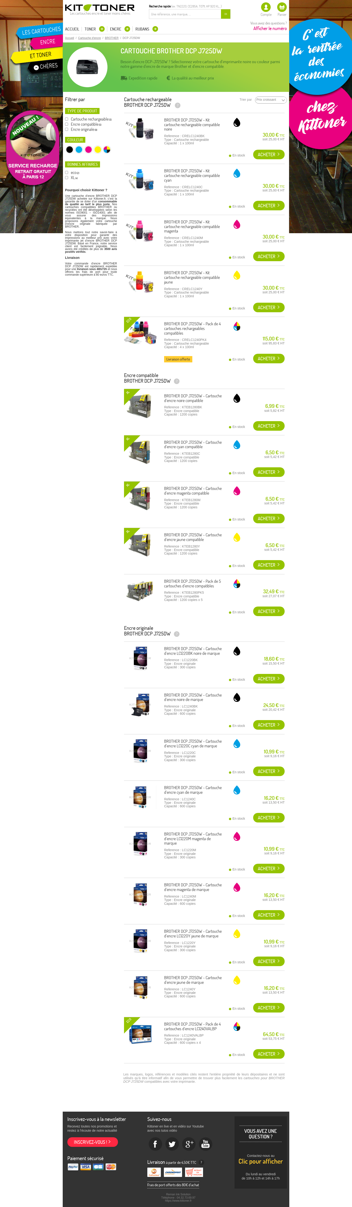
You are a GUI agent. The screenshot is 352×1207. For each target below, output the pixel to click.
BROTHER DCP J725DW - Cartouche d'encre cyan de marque (193, 790)
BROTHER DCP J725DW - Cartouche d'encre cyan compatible (193, 445)
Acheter (266, 154)
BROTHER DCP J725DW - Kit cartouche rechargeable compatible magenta (192, 226)
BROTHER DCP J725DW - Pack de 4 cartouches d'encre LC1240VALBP (192, 1026)
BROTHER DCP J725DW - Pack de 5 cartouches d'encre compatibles (192, 584)
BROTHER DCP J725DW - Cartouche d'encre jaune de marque (193, 980)
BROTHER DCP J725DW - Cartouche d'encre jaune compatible (193, 537)
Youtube (206, 1144)
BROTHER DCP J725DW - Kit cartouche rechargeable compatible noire (192, 124)
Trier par (246, 99)
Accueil (72, 29)
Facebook (155, 1144)
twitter (172, 1144)
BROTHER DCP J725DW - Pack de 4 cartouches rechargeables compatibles (192, 328)
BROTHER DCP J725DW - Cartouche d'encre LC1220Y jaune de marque (193, 934)
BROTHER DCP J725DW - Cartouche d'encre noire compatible (193, 398)
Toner (91, 29)
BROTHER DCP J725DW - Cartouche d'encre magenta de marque (193, 887)
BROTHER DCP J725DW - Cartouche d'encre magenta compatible (193, 491)
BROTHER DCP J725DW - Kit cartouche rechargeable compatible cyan (192, 175)
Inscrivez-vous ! (90, 1142)
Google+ (189, 1144)
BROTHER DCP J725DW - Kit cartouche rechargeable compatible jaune (192, 277)
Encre (116, 29)
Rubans (142, 29)
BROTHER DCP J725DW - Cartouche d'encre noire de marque (193, 697)
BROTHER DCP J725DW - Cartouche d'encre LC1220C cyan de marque (193, 744)
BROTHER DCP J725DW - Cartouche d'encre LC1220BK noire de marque (193, 651)
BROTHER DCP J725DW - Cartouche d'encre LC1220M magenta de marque (193, 838)
